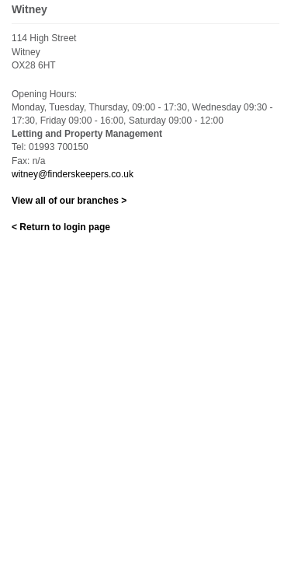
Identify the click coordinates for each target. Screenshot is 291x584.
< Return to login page (61, 227)
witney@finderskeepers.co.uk (72, 174)
